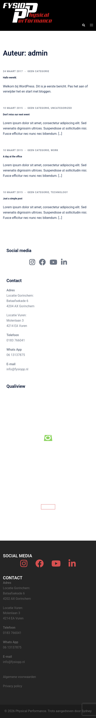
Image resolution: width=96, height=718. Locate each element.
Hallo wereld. (10, 77)
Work (54, 150)
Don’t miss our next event (16, 114)
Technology (59, 192)
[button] (83, 25)
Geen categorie (38, 71)
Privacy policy (12, 686)
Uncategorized (61, 108)
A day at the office (12, 156)
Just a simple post (12, 198)
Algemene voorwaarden (19, 677)
